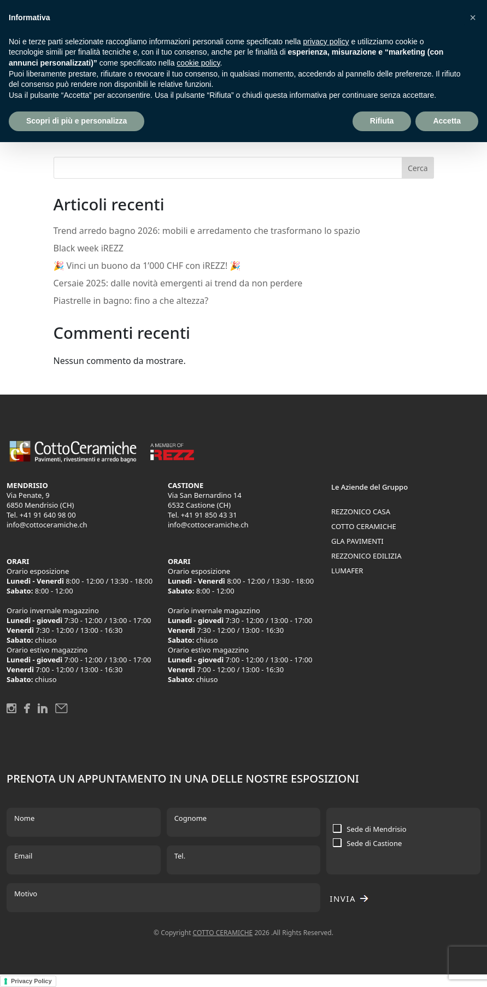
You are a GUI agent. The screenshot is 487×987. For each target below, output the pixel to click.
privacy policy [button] (326, 41)
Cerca (418, 168)
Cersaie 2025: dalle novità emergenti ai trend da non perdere (178, 283)
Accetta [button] (447, 120)
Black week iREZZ (89, 248)
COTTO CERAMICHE (363, 526)
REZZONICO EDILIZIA (366, 556)
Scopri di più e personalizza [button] (76, 120)
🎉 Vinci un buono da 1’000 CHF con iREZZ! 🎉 (147, 266)
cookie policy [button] (198, 62)
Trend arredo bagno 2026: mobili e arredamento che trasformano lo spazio (207, 231)
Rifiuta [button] (382, 120)
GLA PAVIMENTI (357, 541)
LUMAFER (347, 570)
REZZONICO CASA (360, 511)
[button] (473, 17)
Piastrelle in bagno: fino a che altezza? (131, 301)
